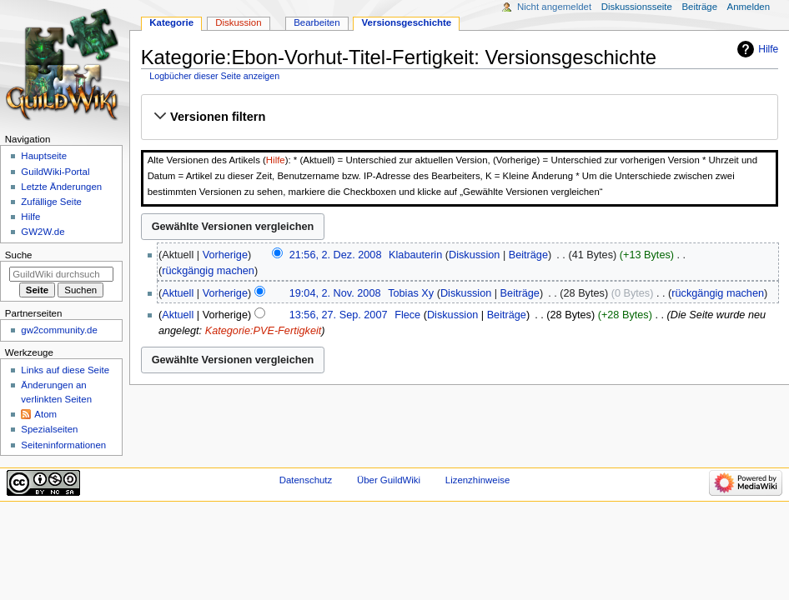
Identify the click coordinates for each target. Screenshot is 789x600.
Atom (45, 414)
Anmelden (749, 7)
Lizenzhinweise (477, 480)
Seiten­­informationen (63, 445)
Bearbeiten (316, 23)
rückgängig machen (208, 271)
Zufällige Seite (51, 202)
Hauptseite (44, 156)
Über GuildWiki (388, 480)
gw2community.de (59, 330)
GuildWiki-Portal (55, 172)
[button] (459, 116)
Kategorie (171, 23)
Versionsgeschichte (407, 23)
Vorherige (225, 255)
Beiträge (528, 255)
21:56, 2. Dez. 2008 (335, 255)
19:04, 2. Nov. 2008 (335, 293)
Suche (19, 255)
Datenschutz (306, 480)
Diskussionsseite (636, 7)
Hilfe (768, 49)
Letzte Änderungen (61, 187)
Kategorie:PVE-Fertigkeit (263, 331)
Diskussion (474, 255)
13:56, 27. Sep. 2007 (338, 315)
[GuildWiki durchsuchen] (61, 274)
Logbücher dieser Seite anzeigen (214, 76)
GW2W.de (42, 232)
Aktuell (177, 293)
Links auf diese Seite (65, 370)
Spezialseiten (49, 429)
